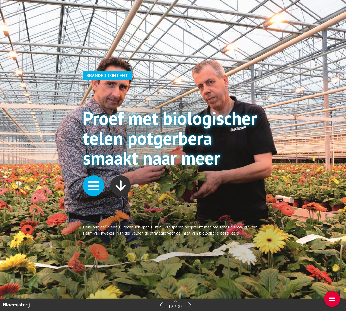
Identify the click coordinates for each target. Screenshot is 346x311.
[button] (93, 200)
